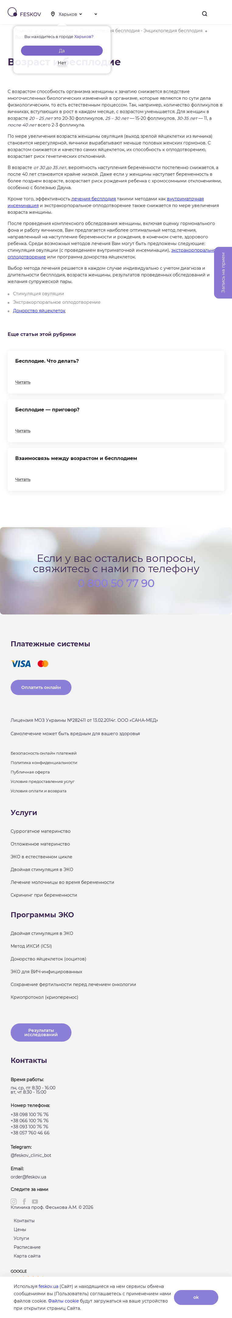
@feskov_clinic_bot (31, 1155)
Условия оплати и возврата (39, 790)
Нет (62, 63)
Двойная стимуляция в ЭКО (42, 869)
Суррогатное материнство (41, 831)
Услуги (21, 1238)
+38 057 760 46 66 (30, 1133)
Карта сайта (27, 1256)
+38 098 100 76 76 (30, 1114)
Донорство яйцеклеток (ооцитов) (48, 959)
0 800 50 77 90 (116, 583)
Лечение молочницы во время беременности (62, 882)
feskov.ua (48, 1286)
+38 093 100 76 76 (29, 1126)
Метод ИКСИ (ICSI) (31, 946)
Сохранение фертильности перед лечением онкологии (73, 984)
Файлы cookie (63, 1301)
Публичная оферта (30, 772)
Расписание (27, 1247)
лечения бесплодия (93, 199)
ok (196, 1297)
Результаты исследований (41, 1032)
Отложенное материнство (40, 844)
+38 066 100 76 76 (30, 1120)
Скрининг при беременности (44, 895)
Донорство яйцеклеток (39, 310)
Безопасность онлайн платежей (44, 753)
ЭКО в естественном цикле (41, 857)
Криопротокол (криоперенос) (44, 997)
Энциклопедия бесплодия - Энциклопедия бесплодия (142, 30)
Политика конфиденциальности (44, 762)
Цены (20, 1229)
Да (62, 51)
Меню (222, 14)
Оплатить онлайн (41, 687)
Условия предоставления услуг (42, 781)
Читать (22, 382)
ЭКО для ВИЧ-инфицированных (46, 971)
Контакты (24, 1220)
